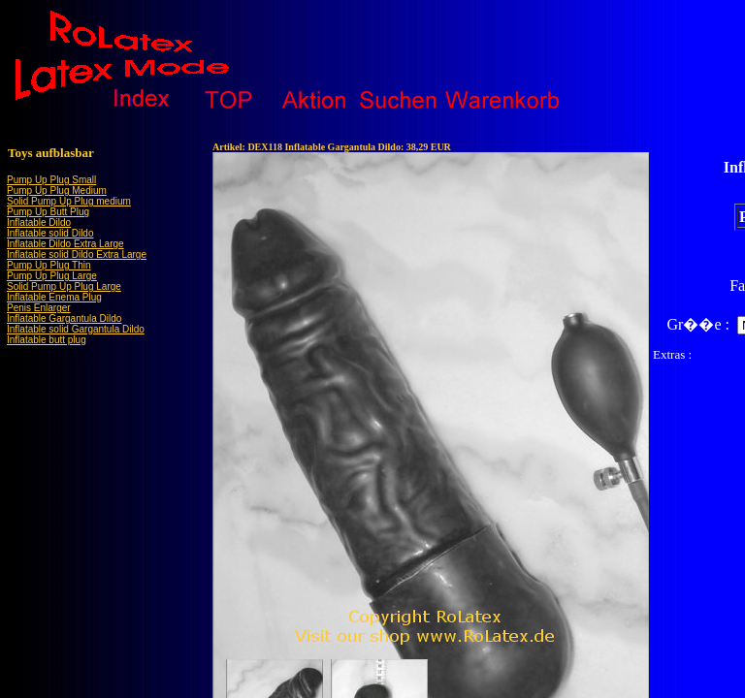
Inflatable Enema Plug (54, 297)
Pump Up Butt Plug (48, 211)
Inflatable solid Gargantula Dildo (76, 329)
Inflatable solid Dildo (50, 233)
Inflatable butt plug (46, 339)
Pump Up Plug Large (52, 275)
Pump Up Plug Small (51, 179)
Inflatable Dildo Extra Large (65, 243)
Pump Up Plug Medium (57, 190)
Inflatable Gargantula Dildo (64, 318)
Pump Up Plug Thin (49, 265)
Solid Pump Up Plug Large (64, 286)
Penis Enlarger (39, 307)
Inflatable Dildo (39, 222)
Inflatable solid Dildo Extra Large (76, 254)
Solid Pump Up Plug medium (69, 201)
